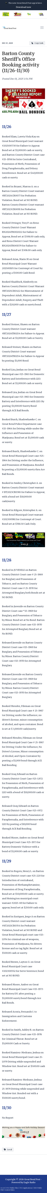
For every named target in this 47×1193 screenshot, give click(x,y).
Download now (23, 7)
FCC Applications (26, 1188)
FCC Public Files (12, 1188)
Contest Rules (9, 1190)
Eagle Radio (29, 1182)
